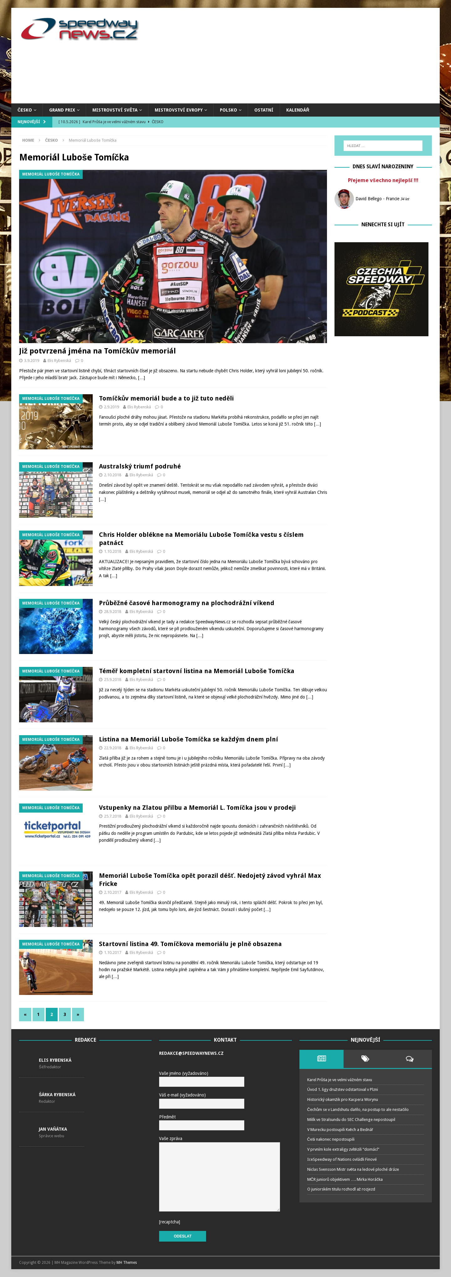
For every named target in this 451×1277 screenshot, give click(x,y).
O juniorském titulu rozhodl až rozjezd (341, 1189)
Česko (25, 110)
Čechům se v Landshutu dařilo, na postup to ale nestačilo (358, 1109)
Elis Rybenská (59, 360)
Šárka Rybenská (57, 1094)
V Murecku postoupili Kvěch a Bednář (340, 1129)
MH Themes (127, 1262)
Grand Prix (62, 110)
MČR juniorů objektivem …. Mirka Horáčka (345, 1179)
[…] (141, 377)
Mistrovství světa (114, 110)
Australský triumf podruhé (140, 466)
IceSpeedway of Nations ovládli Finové (342, 1159)
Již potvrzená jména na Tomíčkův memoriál (97, 351)
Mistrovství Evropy (179, 110)
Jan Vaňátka (53, 1129)
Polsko (228, 110)
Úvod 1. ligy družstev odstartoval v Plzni (342, 1089)
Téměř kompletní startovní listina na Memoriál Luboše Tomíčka (196, 671)
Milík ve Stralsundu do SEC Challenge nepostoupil (351, 1119)
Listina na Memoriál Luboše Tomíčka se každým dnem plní (188, 739)
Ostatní (263, 110)
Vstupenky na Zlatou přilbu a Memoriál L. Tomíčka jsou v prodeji (197, 807)
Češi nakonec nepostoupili (331, 1139)
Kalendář (297, 110)
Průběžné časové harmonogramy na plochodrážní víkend (186, 603)
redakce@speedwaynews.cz (191, 1053)
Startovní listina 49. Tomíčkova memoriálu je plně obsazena (190, 944)
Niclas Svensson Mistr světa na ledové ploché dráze (353, 1169)
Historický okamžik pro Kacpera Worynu (342, 1099)
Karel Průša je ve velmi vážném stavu (339, 1079)
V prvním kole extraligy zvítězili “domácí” (343, 1149)
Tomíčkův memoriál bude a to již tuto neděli (166, 398)
